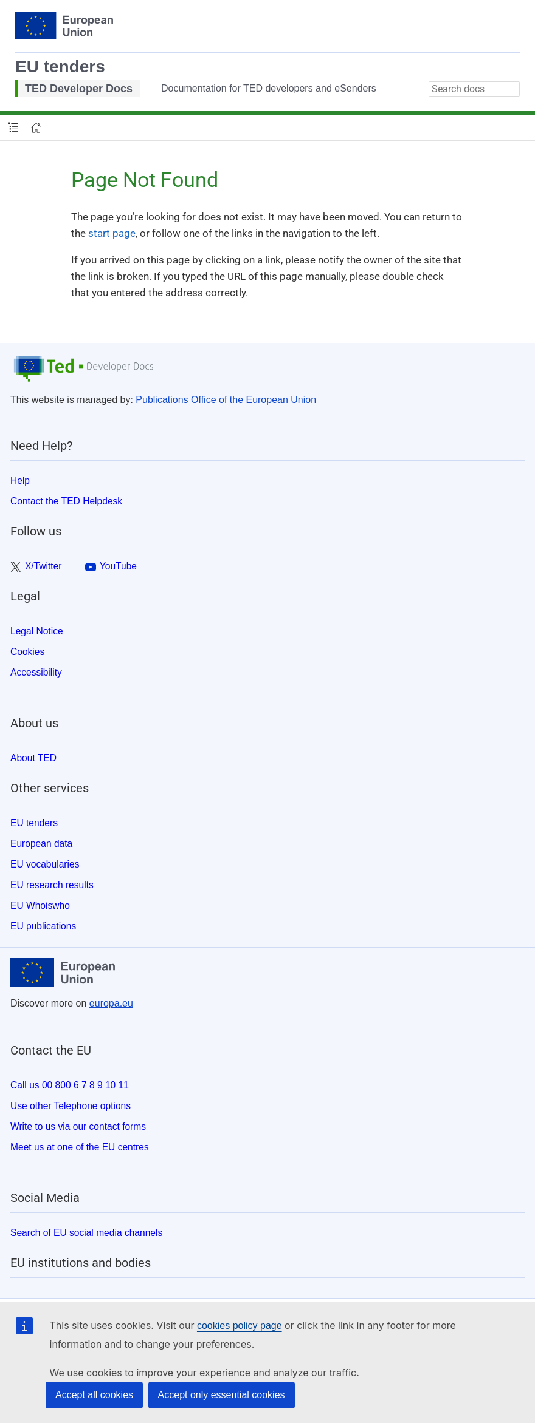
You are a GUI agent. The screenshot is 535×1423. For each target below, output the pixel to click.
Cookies (27, 652)
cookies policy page (239, 1325)
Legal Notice (36, 631)
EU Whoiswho (40, 905)
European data (41, 843)
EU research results (52, 885)
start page (112, 233)
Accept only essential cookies (221, 1395)
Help (20, 480)
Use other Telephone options (70, 1106)
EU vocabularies (44, 864)
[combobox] (474, 89)
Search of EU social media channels (86, 1233)
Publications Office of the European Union (226, 400)
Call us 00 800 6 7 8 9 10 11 (69, 1085)
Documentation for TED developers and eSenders (268, 88)
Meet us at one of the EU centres (79, 1147)
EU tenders (60, 66)
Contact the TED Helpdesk (66, 501)
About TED (33, 758)
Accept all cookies (94, 1395)
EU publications (43, 926)
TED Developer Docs (79, 89)
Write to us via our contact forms (78, 1126)
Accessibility (36, 672)
